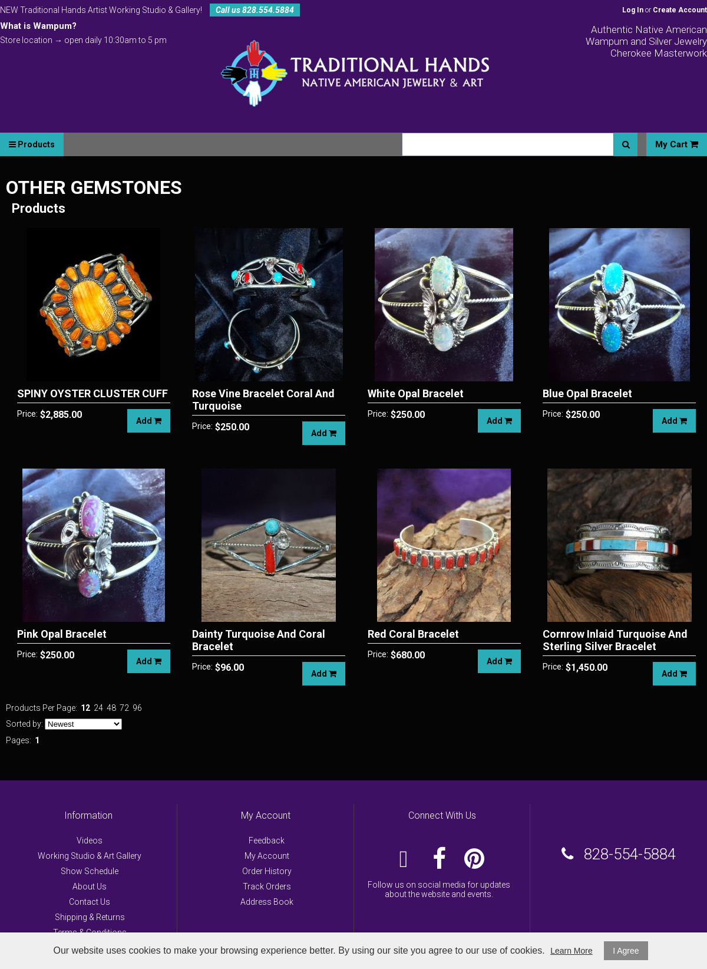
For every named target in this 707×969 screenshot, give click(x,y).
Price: (27, 413)
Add (148, 421)
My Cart (676, 144)
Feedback (267, 840)
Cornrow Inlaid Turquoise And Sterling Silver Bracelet (615, 640)
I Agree (626, 950)
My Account (267, 856)
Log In (632, 10)
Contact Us (89, 902)
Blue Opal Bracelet (587, 393)
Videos (90, 840)
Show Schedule (89, 871)
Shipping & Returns (90, 917)
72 (124, 708)
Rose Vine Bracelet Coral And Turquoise (263, 399)
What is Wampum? (38, 26)
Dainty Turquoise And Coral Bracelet (258, 640)
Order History (267, 871)
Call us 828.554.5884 (255, 10)
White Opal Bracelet (416, 393)
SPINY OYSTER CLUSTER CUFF (92, 393)
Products (32, 144)
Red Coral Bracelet (413, 634)
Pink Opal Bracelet (62, 634)
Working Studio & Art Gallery (89, 856)
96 (137, 708)
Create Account (680, 10)
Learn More (571, 950)
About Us (89, 886)
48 (111, 708)
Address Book (266, 902)
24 (98, 708)
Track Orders (267, 886)
